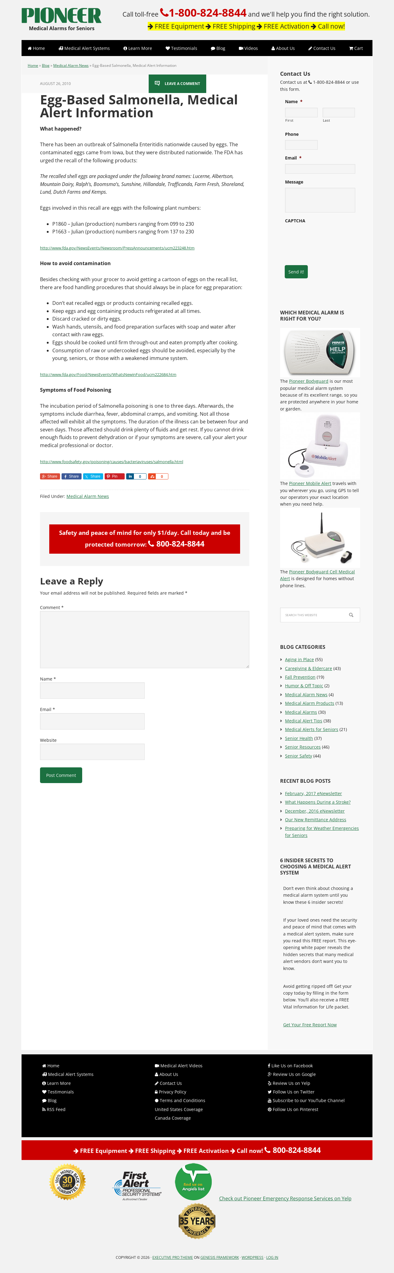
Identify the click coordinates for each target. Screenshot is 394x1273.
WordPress (252, 1257)
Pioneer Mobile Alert (310, 483)
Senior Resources (303, 747)
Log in (272, 1257)
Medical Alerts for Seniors (311, 729)
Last (326, 120)
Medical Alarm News (71, 65)
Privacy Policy (170, 1092)
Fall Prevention (300, 677)
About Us (166, 1074)
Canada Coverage (173, 1118)
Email (47, 709)
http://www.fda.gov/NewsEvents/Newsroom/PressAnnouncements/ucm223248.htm (117, 248)
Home (33, 65)
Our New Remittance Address (315, 819)
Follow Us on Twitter (291, 1092)
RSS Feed (54, 1109)
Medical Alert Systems (68, 1074)
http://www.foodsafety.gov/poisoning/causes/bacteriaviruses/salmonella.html (111, 461)
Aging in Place (299, 659)
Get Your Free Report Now (310, 1025)
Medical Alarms (301, 712)
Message (294, 182)
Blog (46, 65)
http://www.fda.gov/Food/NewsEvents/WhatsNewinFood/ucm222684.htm (108, 374)
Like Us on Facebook (290, 1066)
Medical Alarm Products (309, 703)
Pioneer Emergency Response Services (62, 12)
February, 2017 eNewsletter (313, 793)
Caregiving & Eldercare (308, 668)
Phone (292, 134)
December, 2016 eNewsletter (315, 811)
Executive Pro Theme (172, 1257)
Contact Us (168, 1083)
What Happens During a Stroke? (318, 802)
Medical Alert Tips (303, 721)
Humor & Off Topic (304, 686)
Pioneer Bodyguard (308, 381)
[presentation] (332, 239)
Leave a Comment (182, 83)
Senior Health (299, 738)
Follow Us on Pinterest (293, 1109)
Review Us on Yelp (289, 1083)
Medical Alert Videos (179, 1066)
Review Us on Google (292, 1074)
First (289, 120)
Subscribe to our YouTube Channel (306, 1100)
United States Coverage (179, 1109)
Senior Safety (298, 756)
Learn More (56, 1083)
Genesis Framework (219, 1257)
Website (48, 740)
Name (48, 679)
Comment (52, 607)
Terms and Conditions (180, 1100)
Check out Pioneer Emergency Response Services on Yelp (285, 1198)
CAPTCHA (295, 221)
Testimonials (58, 1092)
